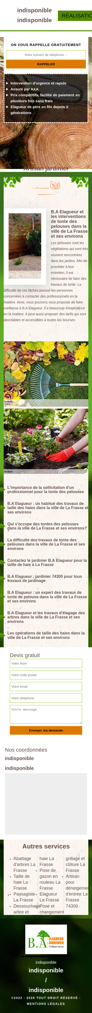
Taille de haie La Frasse (21, 882)
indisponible (34, 10)
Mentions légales (46, 1004)
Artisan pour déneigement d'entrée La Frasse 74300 (77, 891)
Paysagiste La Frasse (24, 897)
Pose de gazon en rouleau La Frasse (49, 879)
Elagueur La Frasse (49, 897)
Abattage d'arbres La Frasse (24, 864)
